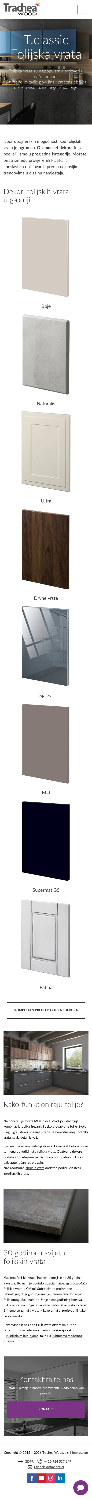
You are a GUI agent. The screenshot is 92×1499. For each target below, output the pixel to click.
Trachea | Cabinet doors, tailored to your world (22, 9)
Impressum (80, 1452)
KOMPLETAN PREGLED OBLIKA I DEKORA (46, 1010)
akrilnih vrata (35, 1168)
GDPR (29, 1461)
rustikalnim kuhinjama (22, 1336)
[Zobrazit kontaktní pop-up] (80, 1487)
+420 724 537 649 (57, 1461)
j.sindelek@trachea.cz (49, 1467)
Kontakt (46, 1409)
